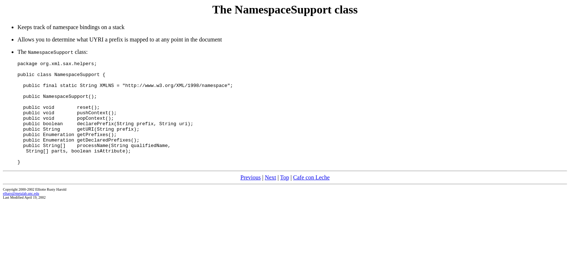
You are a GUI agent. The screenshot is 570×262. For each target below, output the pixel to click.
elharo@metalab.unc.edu (21, 214)
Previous (250, 198)
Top (284, 198)
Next (270, 198)
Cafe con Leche (311, 198)
